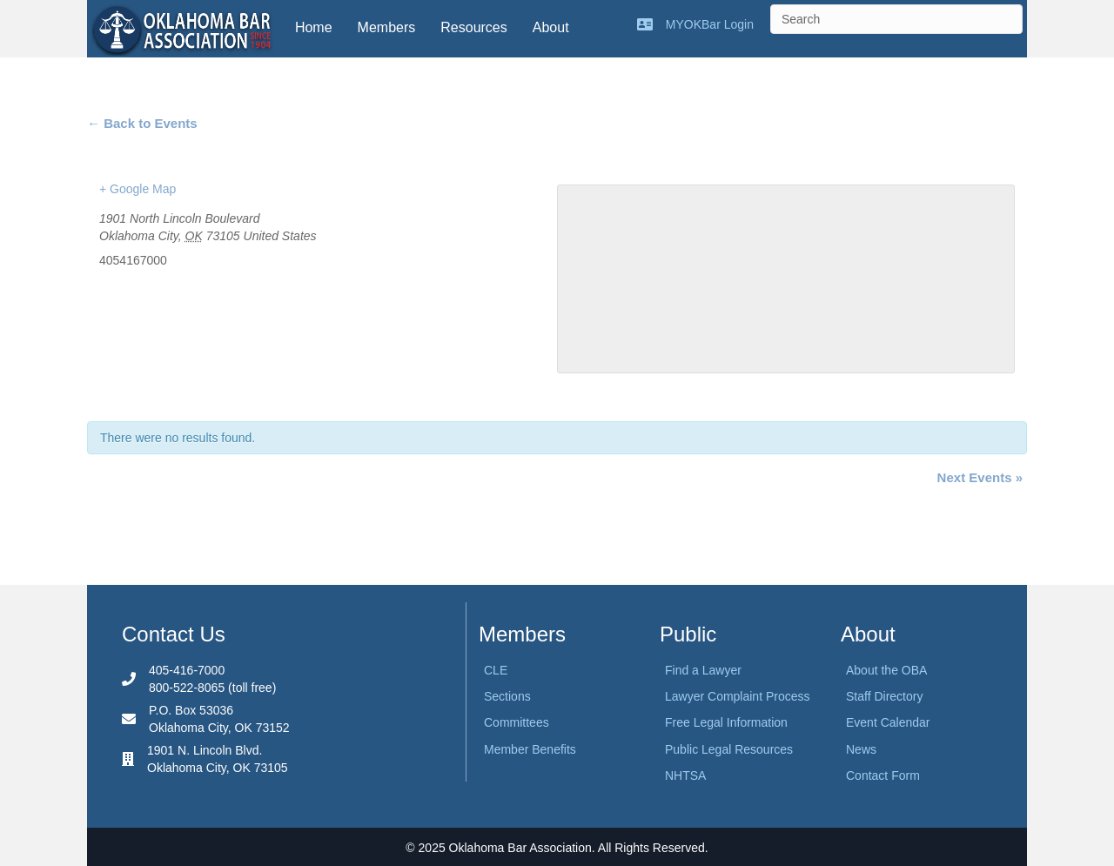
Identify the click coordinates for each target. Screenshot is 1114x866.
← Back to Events (142, 123)
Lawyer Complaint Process (737, 696)
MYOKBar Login (710, 24)
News (861, 749)
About (551, 27)
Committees (516, 722)
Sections (507, 696)
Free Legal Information (726, 722)
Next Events (980, 477)
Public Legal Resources (729, 749)
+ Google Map (137, 189)
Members (387, 27)
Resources (473, 27)
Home (313, 27)
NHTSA (685, 775)
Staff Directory (884, 696)
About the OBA (886, 670)
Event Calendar (888, 722)
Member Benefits (530, 749)
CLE (495, 670)
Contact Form (883, 775)
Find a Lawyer (703, 670)
